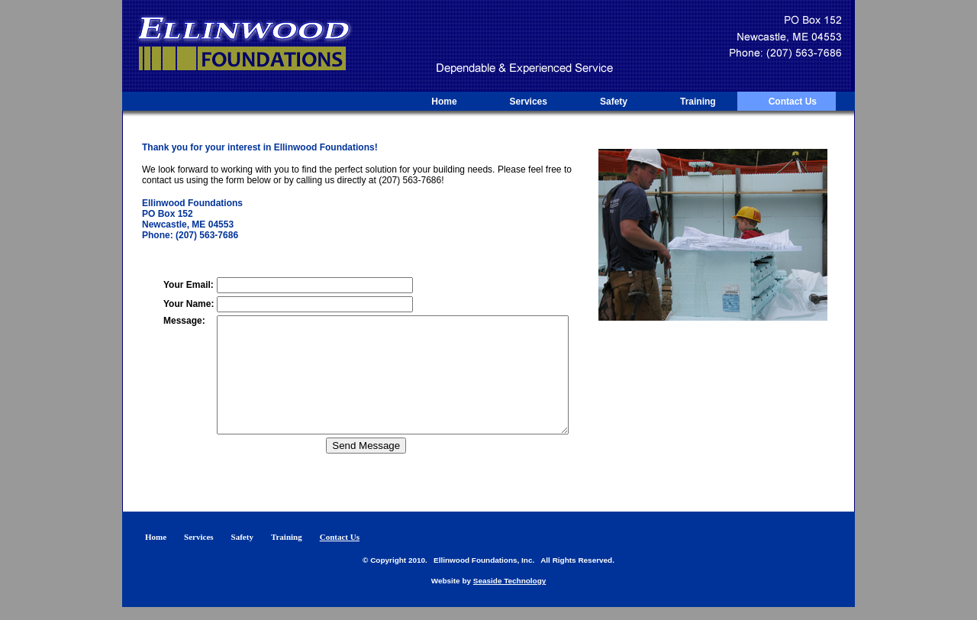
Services (528, 101)
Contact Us (793, 101)
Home (443, 101)
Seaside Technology (510, 593)
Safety (613, 101)
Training (698, 101)
